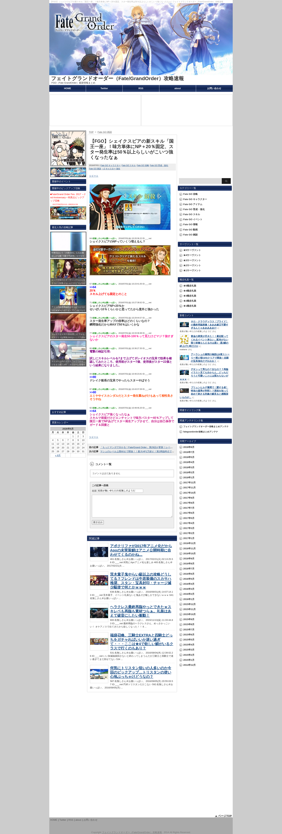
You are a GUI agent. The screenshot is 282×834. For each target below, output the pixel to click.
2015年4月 (188, 644)
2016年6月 (188, 573)
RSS (140, 88)
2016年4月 (188, 584)
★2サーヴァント (192, 265)
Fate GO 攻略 (143, 165)
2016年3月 (188, 589)
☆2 (103, 169)
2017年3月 (188, 528)
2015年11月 (189, 609)
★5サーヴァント (192, 250)
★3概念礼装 (189, 295)
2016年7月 (188, 568)
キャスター (111, 169)
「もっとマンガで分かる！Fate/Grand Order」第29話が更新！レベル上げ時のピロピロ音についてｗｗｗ (155, 447)
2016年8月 (188, 563)
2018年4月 (188, 462)
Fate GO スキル (129, 165)
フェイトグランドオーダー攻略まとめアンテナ (206, 426)
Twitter (104, 88)
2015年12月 (189, 604)
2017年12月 (189, 482)
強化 (118, 169)
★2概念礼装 (189, 300)
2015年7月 (188, 629)
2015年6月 (188, 634)
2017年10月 (189, 492)
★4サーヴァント (192, 255)
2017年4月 (188, 523)
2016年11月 (189, 548)
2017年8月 (188, 502)
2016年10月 (189, 553)
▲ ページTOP (223, 815)
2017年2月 (188, 533)
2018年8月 (188, 447)
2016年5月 (188, 579)
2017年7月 (188, 508)
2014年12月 (189, 665)
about (177, 88)
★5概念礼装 (189, 285)
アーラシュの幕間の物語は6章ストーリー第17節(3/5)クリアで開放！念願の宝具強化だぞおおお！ (210, 357)
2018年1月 (188, 477)
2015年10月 (189, 614)
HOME (67, 88)
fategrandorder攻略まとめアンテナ (200, 431)
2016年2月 (188, 594)
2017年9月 (188, 497)
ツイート (93, 176)
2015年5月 (188, 639)
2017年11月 (189, 487)
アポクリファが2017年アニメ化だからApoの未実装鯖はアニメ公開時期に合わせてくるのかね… (141, 554)
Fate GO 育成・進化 (159, 165)
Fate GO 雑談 (95, 169)
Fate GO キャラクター (110, 165)
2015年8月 (188, 624)
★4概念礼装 (189, 290)
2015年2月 (188, 655)
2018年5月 (188, 457)
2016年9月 (188, 558)
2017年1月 (188, 538)
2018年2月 (188, 472)
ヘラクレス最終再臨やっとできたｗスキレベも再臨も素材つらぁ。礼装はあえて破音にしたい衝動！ (140, 615)
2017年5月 (188, 518)
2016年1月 (188, 599)
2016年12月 (189, 543)
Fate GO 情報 (190, 224)
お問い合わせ (214, 88)
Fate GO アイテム (192, 204)
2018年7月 (188, 452)
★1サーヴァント (192, 270)
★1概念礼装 (189, 305)
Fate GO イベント (192, 219)
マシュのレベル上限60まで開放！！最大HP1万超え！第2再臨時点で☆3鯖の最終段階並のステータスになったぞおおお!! (163, 451)
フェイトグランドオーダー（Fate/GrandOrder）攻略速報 (117, 78)
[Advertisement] (205, 153)
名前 (94, 490)
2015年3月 (188, 649)
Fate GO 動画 (190, 229)
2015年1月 (188, 660)
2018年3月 (188, 467)
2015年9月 (188, 619)
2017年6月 (188, 513)
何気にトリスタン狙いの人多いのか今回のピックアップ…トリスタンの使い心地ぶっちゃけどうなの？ (140, 676)
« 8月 (58, 455)
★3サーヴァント (192, 260)
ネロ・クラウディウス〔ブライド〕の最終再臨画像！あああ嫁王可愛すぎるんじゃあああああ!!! (209, 324)
